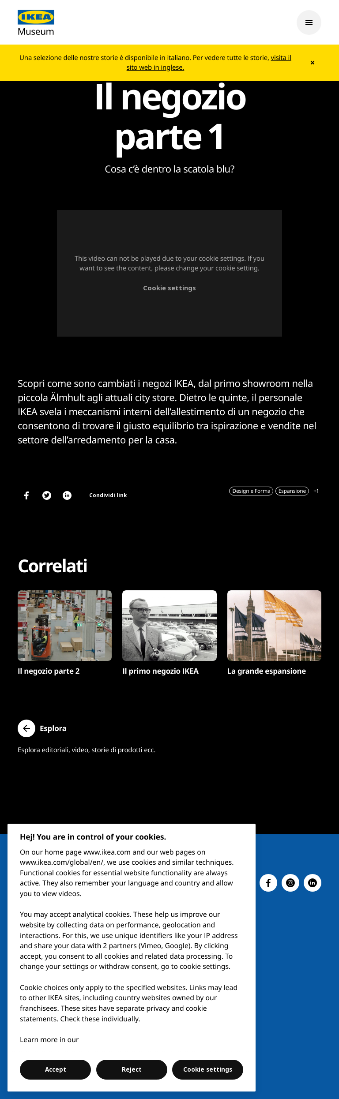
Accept (55, 1069)
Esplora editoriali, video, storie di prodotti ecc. (86, 750)
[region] (132, 957)
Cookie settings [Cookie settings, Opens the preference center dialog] (207, 1069)
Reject (132, 1069)
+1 (316, 491)
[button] (42, 728)
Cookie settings (169, 287)
